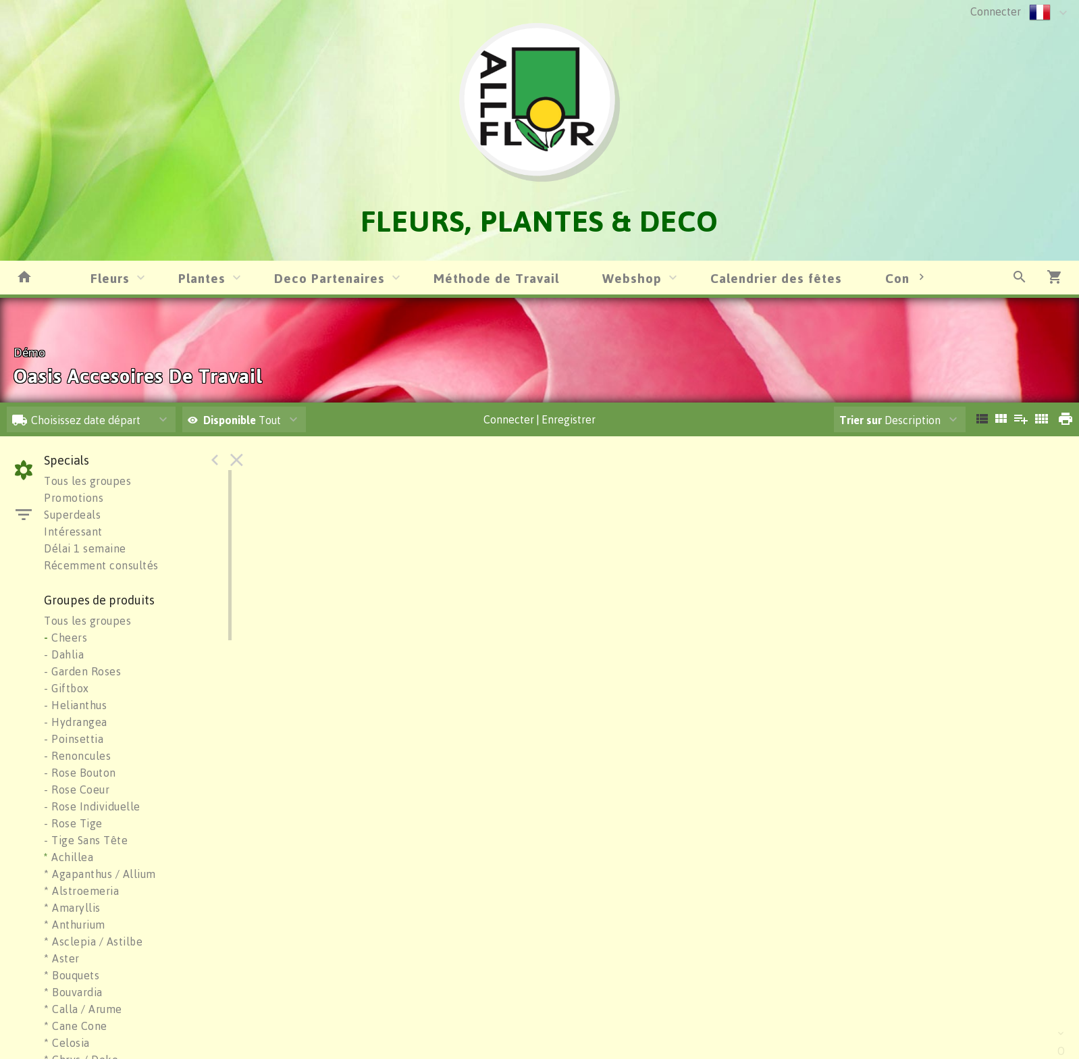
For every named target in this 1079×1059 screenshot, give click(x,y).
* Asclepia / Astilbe (93, 941)
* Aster (62, 958)
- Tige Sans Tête (86, 840)
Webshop (632, 277)
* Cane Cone (75, 1026)
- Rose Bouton (80, 772)
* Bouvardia (73, 992)
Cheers (65, 637)
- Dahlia (64, 654)
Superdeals (72, 514)
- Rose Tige (73, 823)
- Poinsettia (73, 739)
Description (890, 420)
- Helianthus (75, 705)
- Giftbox (66, 688)
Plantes (202, 277)
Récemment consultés (101, 565)
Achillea (68, 857)
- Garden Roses (82, 671)
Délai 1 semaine (85, 548)
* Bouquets (71, 975)
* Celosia (67, 1043)
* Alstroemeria (81, 891)
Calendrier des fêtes (776, 277)
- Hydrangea (75, 722)
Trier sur (860, 420)
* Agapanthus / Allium (100, 874)
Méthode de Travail (496, 277)
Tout (234, 420)
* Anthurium (74, 924)
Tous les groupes (87, 481)
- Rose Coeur (76, 789)
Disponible (231, 420)
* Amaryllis (72, 907)
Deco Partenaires (329, 277)
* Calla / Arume (83, 1009)
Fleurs (110, 277)
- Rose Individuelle (92, 806)
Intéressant (73, 531)
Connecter (995, 11)
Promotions (73, 498)
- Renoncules (77, 756)
